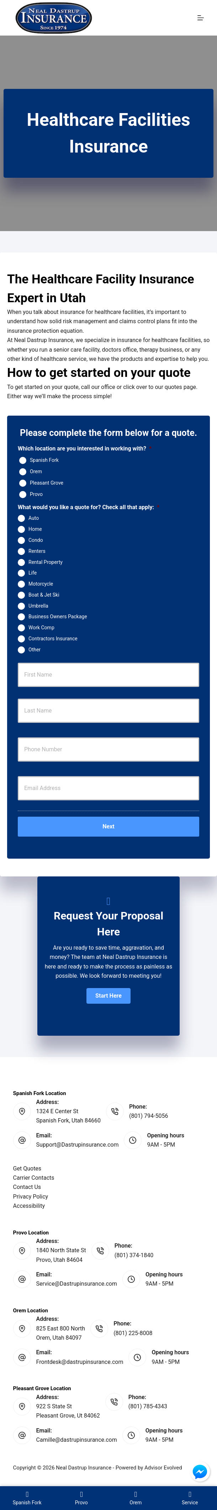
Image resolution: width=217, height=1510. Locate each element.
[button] (108, 996)
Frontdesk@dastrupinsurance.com (79, 1362)
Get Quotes (27, 1168)
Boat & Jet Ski (43, 595)
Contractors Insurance (53, 638)
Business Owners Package (57, 616)
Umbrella (38, 605)
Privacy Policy (30, 1196)
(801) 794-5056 (148, 1116)
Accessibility (29, 1205)
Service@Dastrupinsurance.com (76, 1283)
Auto (33, 518)
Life (32, 573)
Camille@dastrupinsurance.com (76, 1439)
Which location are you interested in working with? (85, 448)
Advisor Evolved (163, 1467)
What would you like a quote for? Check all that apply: (88, 507)
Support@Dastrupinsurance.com (77, 1144)
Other (34, 649)
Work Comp (41, 627)
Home (35, 529)
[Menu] (200, 18)
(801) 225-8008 (132, 1333)
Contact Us (27, 1187)
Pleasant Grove (46, 483)
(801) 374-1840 (134, 1255)
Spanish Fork (44, 460)
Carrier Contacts (33, 1177)
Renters (37, 551)
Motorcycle (40, 584)
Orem (36, 471)
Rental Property (45, 562)
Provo (36, 494)
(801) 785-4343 (147, 1406)
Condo (35, 540)
